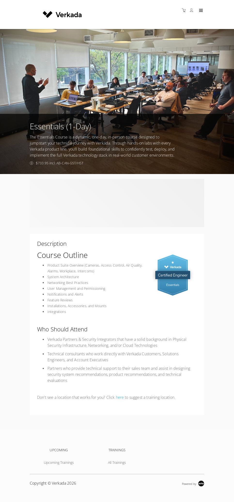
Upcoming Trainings (59, 462)
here (120, 397)
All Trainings (117, 462)
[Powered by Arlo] (193, 483)
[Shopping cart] (185, 10)
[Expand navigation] (200, 11)
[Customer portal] (192, 10)
